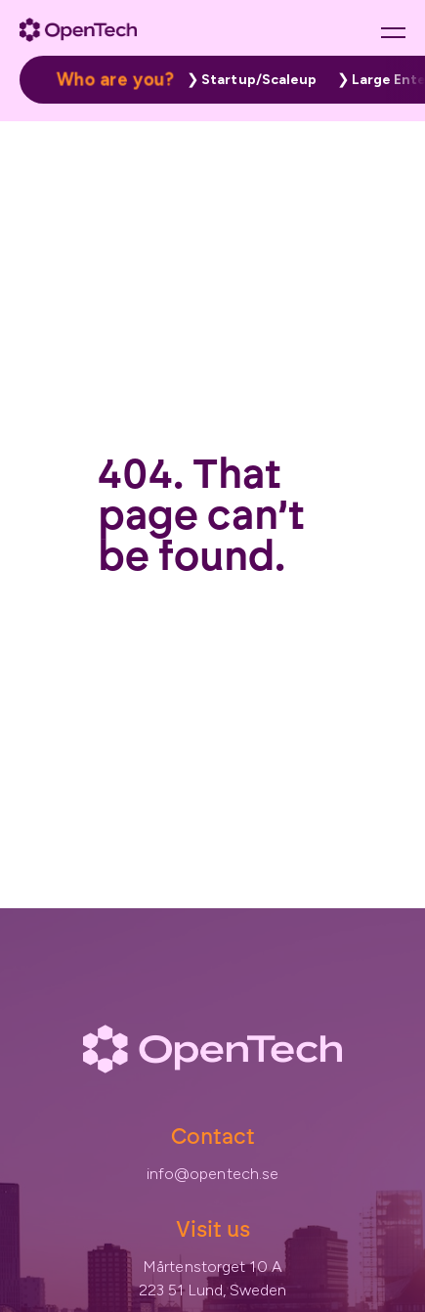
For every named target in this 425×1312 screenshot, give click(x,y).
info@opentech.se (213, 1173)
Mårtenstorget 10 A (212, 1266)
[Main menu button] (393, 32)
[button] (247, 79)
